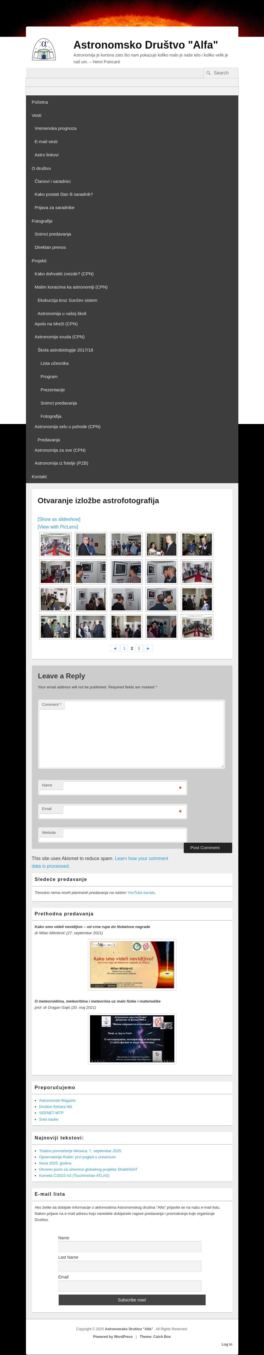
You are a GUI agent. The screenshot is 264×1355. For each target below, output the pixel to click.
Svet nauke (48, 1119)
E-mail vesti (46, 141)
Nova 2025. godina (55, 1163)
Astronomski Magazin (57, 1100)
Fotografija (51, 416)
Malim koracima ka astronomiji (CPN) (71, 286)
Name (47, 785)
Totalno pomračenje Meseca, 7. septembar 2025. (80, 1151)
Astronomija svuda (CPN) (60, 336)
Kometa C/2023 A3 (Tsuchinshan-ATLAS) (74, 1175)
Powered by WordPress (113, 1337)
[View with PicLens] (58, 526)
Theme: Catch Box (155, 1337)
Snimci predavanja (53, 233)
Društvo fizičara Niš (55, 1106)
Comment (51, 704)
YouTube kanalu (141, 892)
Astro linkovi (47, 154)
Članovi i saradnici (53, 181)
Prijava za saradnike (55, 207)
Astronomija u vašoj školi (62, 313)
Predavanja (49, 439)
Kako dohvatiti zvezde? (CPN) (64, 273)
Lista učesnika (55, 363)
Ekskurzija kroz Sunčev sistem (68, 300)
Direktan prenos (50, 247)
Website (49, 832)
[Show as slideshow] (59, 519)
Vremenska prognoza (56, 128)
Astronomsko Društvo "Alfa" (145, 45)
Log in (227, 1344)
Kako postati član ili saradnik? (64, 194)
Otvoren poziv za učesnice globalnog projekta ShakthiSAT (88, 1169)
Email (47, 808)
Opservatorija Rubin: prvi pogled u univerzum (77, 1157)
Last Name (68, 1257)
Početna (40, 102)
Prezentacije (53, 389)
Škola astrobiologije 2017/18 (65, 349)
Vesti (37, 115)
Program (49, 376)
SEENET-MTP (51, 1113)
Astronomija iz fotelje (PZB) (61, 463)
